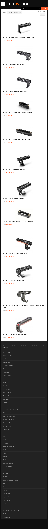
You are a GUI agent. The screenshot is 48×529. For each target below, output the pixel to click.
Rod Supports (7, 426)
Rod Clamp (6, 386)
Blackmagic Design (8, 406)
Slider (4, 436)
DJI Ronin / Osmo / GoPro (10, 409)
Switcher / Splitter (8, 463)
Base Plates (6, 379)
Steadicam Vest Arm (8, 419)
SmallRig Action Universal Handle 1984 (15, 91)
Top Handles (6, 396)
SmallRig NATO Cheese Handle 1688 (14, 169)
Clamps (5, 369)
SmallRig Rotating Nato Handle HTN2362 (15, 253)
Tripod (4, 453)
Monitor (5, 456)
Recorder (5, 487)
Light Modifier (7, 497)
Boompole (6, 476)
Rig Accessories (7, 355)
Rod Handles (6, 389)
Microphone (6, 473)
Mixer (4, 483)
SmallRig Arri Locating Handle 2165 (13, 280)
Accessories (6, 517)
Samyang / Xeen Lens (9, 423)
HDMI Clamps (7, 372)
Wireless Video (7, 460)
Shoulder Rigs (7, 392)
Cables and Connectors (9, 507)
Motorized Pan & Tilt (8, 446)
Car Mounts (6, 450)
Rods (4, 382)
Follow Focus (6, 429)
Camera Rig (6, 352)
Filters (4, 503)
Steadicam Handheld (9, 416)
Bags (4, 513)
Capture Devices (7, 466)
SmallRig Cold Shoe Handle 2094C (13, 198)
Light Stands (6, 493)
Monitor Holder (7, 362)
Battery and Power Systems (11, 510)
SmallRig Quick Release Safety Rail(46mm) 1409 (17, 112)
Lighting (5, 490)
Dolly (4, 439)
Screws (5, 402)
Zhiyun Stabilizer (7, 413)
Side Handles (6, 399)
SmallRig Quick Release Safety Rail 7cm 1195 (16, 139)
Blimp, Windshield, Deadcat (10, 480)
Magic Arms (6, 359)
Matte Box (6, 433)
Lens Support (6, 375)
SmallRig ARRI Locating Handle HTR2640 (15, 334)
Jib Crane (5, 443)
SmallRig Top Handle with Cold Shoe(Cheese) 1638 (18, 37)
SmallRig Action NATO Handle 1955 (13, 64)
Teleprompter (6, 470)
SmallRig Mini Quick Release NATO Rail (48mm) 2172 (19, 221)
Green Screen (7, 500)
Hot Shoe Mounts (8, 365)
